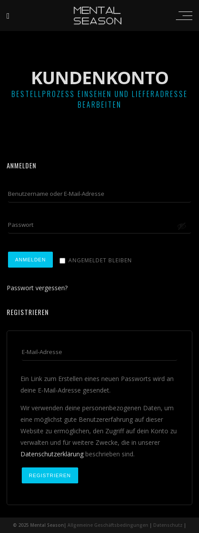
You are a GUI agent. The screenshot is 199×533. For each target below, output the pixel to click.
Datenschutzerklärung (52, 454)
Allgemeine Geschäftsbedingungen (108, 525)
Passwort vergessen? (37, 288)
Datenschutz (168, 525)
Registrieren (50, 475)
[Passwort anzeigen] (182, 226)
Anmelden (30, 259)
